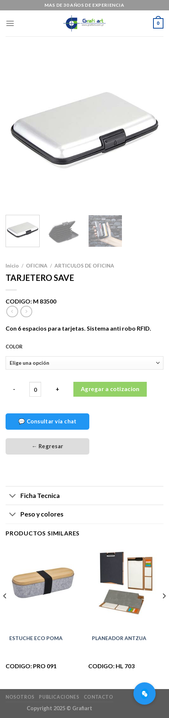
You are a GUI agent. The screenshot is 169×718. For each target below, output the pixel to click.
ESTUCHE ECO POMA (36, 638)
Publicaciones (59, 697)
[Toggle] (13, 496)
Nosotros (20, 697)
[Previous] (5, 610)
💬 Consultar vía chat (47, 421)
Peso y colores (34, 515)
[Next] (164, 610)
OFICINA (36, 266)
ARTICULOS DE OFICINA (84, 266)
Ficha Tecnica (33, 496)
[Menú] (10, 23)
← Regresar (47, 446)
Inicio (12, 266)
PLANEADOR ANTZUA (119, 638)
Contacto (98, 697)
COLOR (14, 347)
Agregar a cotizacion (110, 389)
